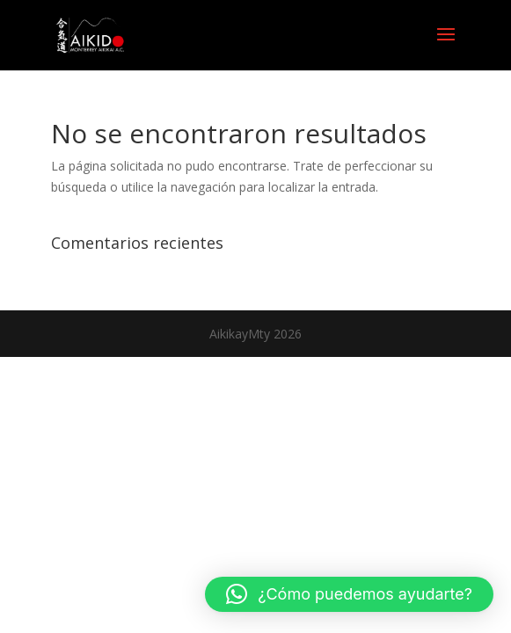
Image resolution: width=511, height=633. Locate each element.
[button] (349, 594)
